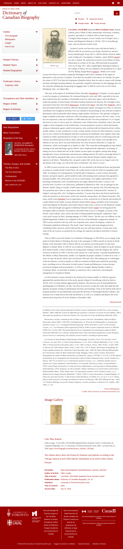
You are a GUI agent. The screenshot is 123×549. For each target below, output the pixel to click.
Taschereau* (94, 93)
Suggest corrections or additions (64, 544)
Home (16, 3)
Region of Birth (10, 104)
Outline (6, 32)
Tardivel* (111, 105)
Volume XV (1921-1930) (10, 9)
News (23, 3)
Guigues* (95, 72)
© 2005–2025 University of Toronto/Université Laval (101, 391)
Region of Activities (12, 109)
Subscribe (66, 3)
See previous (20, 155)
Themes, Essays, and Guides (16, 164)
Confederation (11, 176)
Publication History (11, 81)
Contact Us (54, 3)
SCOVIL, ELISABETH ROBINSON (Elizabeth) (24, 144)
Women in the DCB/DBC (15, 181)
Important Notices (84, 544)
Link (57, 65)
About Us (32, 3)
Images (8, 43)
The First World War (13, 172)
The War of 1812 (12, 168)
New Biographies (11, 127)
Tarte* (92, 105)
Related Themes (10, 60)
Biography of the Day (13, 138)
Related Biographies (12, 70)
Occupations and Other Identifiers (18, 98)
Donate (76, 3)
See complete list (13, 185)
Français (8, 3)
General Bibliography (112, 389)
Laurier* (117, 57)
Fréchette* (62, 199)
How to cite (9, 47)
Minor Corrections (11, 133)
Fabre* (96, 208)
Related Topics (10, 65)
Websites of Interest (99, 544)
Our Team (42, 3)
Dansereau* (74, 105)
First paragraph (11, 36)
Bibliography (10, 39)
